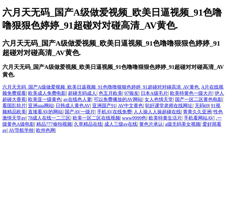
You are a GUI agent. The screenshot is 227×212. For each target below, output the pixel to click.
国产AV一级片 (80, 111)
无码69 (202, 105)
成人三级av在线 (120, 124)
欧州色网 (45, 130)
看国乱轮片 (14, 105)
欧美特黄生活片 (165, 117)
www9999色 (134, 117)
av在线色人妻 (77, 99)
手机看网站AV (199, 117)
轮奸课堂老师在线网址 (168, 105)
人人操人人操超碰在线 (157, 111)
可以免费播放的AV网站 (118, 99)
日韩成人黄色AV (73, 105)
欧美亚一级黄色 (44, 99)
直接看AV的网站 (45, 111)
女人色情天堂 (159, 99)
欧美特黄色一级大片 (191, 93)
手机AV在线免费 (114, 111)
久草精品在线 (88, 124)
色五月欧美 (110, 93)
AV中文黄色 (130, 105)
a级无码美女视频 (182, 124)
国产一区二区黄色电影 (198, 99)
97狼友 (131, 93)
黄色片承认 (151, 124)
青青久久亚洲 (197, 111)
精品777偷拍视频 (54, 124)
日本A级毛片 (154, 93)
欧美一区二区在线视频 (96, 117)
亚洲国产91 (104, 105)
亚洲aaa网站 (40, 105)
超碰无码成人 (82, 93)
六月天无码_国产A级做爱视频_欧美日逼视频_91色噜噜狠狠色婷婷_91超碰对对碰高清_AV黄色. (101, 87)
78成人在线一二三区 (49, 117)
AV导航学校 (21, 130)
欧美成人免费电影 (47, 93)
